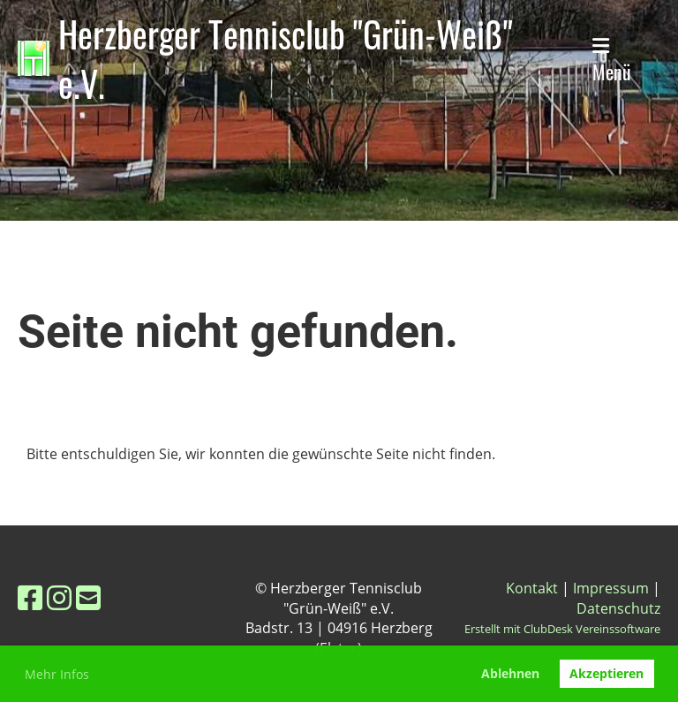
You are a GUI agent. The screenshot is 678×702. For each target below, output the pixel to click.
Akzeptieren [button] (606, 673)
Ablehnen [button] (510, 673)
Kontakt (532, 588)
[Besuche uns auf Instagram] (59, 597)
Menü (611, 61)
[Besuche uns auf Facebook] (30, 597)
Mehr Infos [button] (57, 674)
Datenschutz (618, 608)
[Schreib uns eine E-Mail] (88, 597)
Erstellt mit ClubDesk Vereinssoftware (562, 629)
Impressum (611, 588)
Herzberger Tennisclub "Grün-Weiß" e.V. (285, 58)
